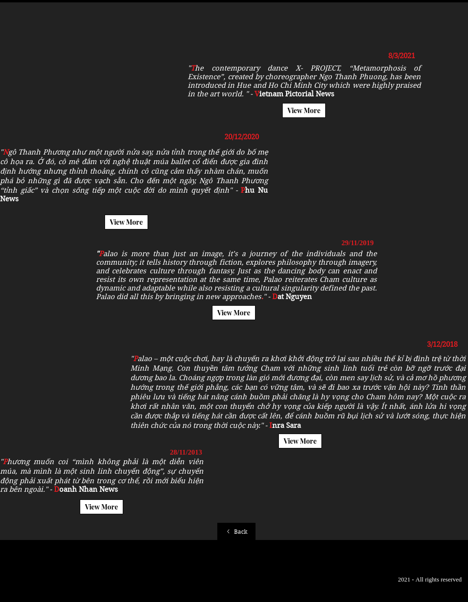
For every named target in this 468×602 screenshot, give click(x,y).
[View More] (304, 110)
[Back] (236, 531)
